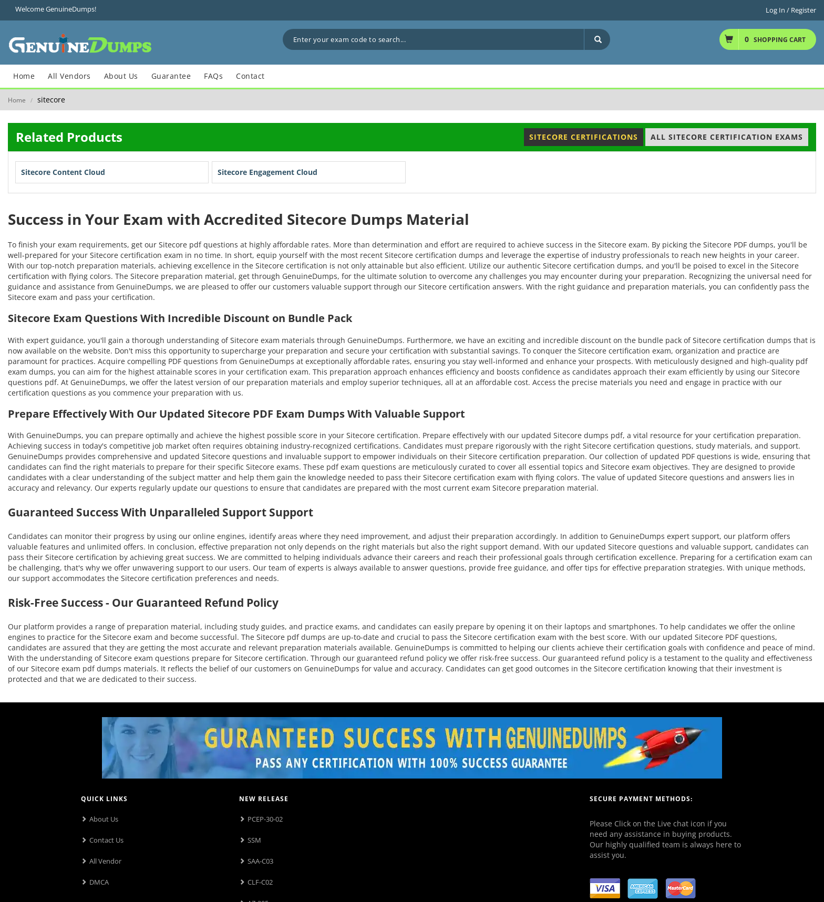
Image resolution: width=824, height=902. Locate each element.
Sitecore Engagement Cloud (267, 172)
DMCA (99, 882)
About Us (103, 819)
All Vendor (105, 861)
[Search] (597, 39)
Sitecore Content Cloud (63, 172)
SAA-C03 (260, 861)
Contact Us (106, 840)
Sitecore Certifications (583, 137)
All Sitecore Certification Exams (727, 137)
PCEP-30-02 (265, 819)
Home (17, 100)
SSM (254, 840)
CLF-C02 (260, 882)
